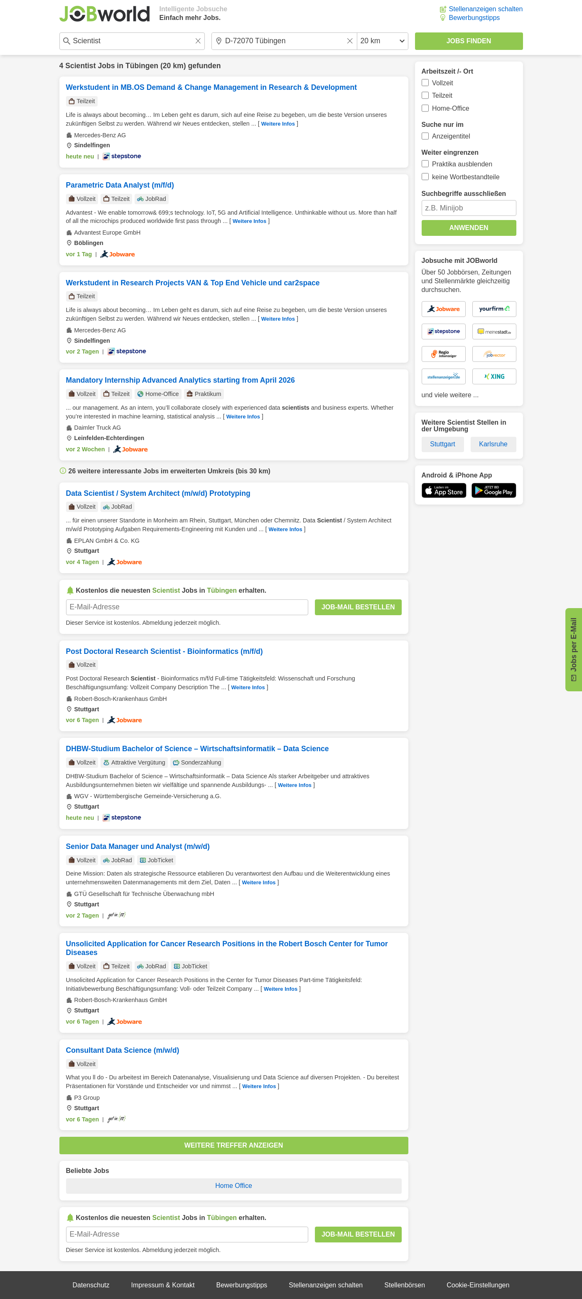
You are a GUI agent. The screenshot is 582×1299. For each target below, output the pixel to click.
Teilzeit (442, 95)
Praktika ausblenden (462, 164)
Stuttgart (442, 444)
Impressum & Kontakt (163, 1285)
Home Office (233, 1185)
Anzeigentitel (451, 136)
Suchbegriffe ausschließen (464, 193)
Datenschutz (91, 1285)
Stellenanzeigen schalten (486, 8)
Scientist (80, 66)
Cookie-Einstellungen (478, 1285)
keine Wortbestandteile (465, 177)
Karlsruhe (493, 444)
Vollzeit (442, 83)
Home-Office (450, 108)
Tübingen (141, 66)
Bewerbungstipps (474, 17)
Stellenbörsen (404, 1285)
